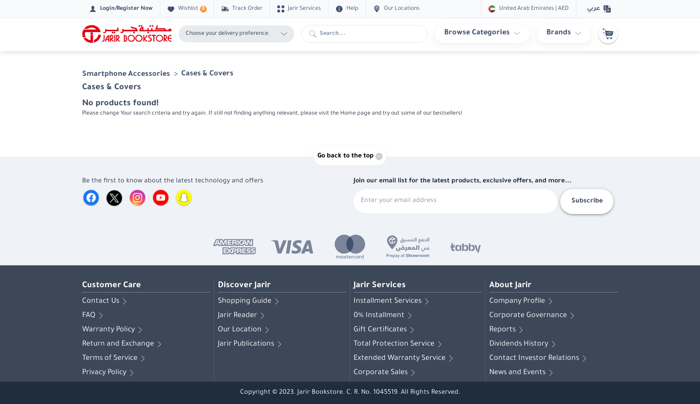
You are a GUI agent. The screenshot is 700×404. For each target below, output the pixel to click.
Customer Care (111, 285)
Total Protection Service (399, 344)
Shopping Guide (250, 301)
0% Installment (384, 315)
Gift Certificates (385, 330)
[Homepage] (126, 34)
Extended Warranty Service (405, 358)
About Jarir (510, 285)
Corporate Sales (386, 372)
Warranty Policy (114, 330)
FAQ (94, 315)
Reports (507, 330)
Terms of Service (115, 358)
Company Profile (522, 301)
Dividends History (524, 344)
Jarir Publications (251, 344)
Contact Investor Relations (539, 358)
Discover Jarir (244, 285)
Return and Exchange (123, 344)
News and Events (522, 372)
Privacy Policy (109, 372)
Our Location (245, 330)
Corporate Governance (533, 315)
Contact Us (106, 301)
